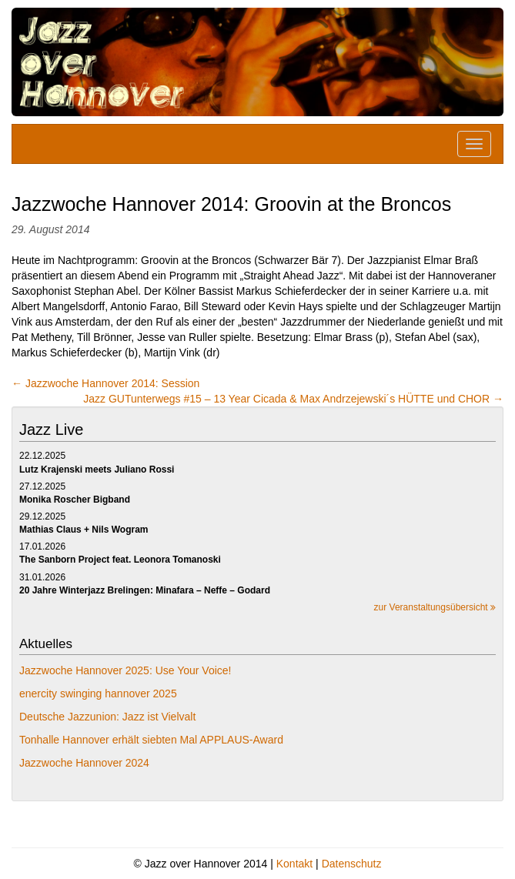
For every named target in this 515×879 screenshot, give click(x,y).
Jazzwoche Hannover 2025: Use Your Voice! (125, 670)
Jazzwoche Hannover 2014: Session (105, 383)
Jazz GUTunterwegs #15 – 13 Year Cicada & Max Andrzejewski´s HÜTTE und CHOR (293, 399)
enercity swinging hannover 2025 (98, 693)
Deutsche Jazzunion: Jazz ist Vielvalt (107, 716)
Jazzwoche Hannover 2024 (84, 763)
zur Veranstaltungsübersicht (435, 607)
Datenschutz (352, 863)
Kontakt (294, 863)
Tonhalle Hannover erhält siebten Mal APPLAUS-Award (151, 740)
